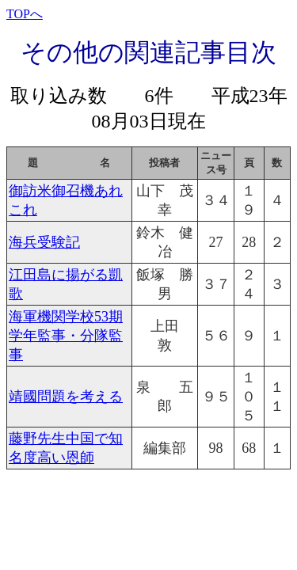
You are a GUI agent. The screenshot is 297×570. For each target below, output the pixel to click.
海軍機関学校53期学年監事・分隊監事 (66, 336)
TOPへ (24, 14)
